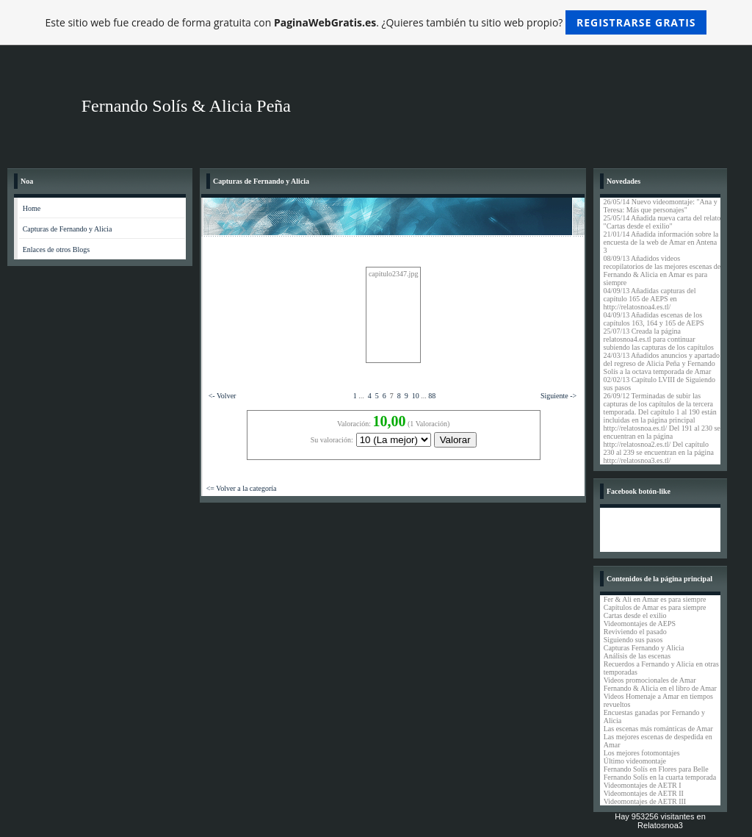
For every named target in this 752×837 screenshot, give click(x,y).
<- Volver (222, 396)
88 (431, 396)
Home (31, 208)
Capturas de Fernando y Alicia (67, 229)
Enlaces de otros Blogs (56, 249)
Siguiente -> (558, 396)
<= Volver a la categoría (241, 488)
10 (415, 396)
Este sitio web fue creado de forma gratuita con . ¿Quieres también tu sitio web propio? (376, 22)
